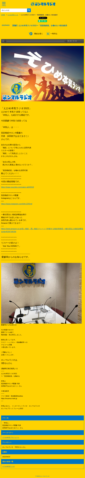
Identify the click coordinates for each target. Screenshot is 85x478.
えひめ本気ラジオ (13, 15)
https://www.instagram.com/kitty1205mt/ (16, 204)
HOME (3, 15)
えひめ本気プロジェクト (10, 437)
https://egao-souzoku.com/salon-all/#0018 (17, 187)
